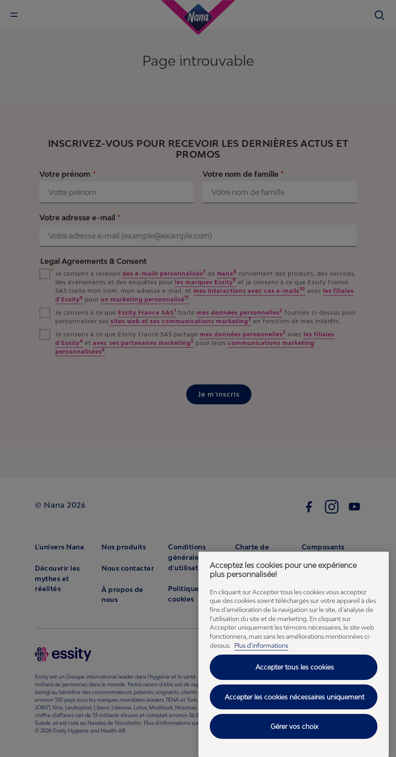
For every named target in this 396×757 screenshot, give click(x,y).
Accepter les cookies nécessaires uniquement (294, 697)
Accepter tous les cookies (295, 667)
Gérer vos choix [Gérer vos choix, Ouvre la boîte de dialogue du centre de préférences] (294, 726)
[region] (293, 654)
